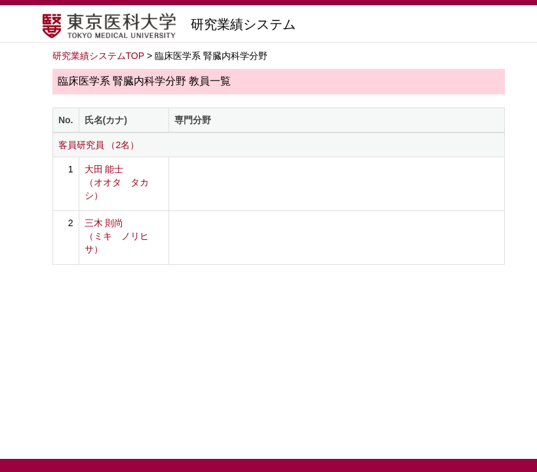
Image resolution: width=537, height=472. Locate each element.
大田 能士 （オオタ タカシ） (117, 182)
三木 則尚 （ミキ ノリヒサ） (117, 236)
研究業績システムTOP (98, 55)
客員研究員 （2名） (99, 145)
